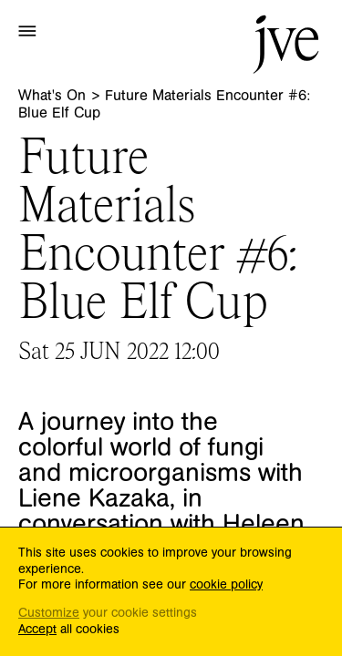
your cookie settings (107, 613)
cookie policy (226, 585)
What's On (54, 96)
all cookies (68, 630)
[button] (27, 30)
